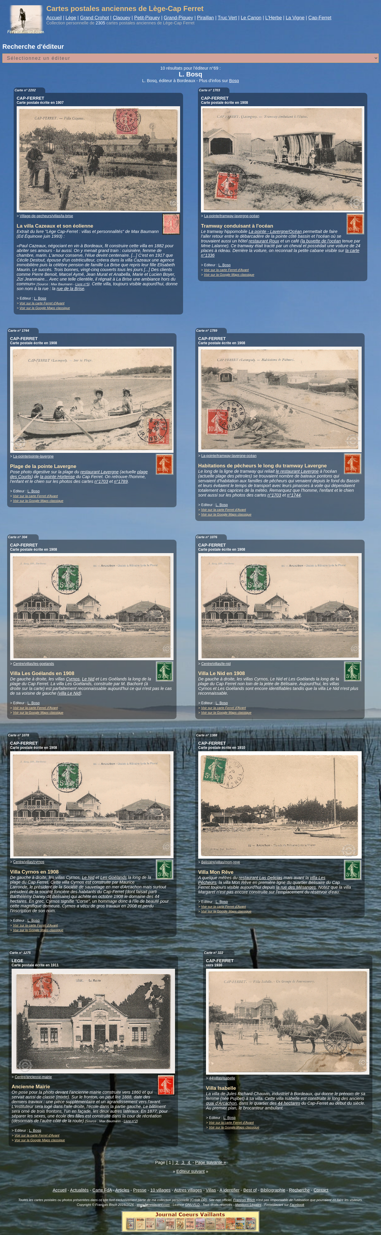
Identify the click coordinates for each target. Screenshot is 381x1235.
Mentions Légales (248, 1204)
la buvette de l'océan (321, 241)
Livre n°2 (130, 1121)
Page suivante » (210, 1162)
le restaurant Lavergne (297, 471)
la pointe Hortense (57, 476)
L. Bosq (40, 298)
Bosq (234, 80)
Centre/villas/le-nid (216, 664)
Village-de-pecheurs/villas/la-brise (46, 216)
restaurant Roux (264, 241)
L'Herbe (273, 17)
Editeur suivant (190, 1171)
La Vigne (295, 17)
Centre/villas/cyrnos (28, 862)
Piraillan (205, 17)
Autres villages (188, 1190)
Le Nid (88, 679)
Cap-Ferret (319, 17)
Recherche (299, 1190)
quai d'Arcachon (221, 1103)
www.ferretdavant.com (153, 1204)
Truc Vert (227, 17)
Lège (70, 17)
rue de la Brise (70, 288)
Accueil (54, 17)
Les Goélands (113, 877)
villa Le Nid (69, 693)
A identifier (229, 1190)
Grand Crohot (94, 17)
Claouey (121, 17)
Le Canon (251, 17)
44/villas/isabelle (222, 1078)
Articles (122, 1190)
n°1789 (121, 481)
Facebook (297, 1204)
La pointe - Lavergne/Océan (275, 231)
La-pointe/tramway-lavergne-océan (231, 216)
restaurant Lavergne (99, 471)
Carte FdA (102, 1190)
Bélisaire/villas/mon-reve (220, 862)
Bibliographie (272, 1190)
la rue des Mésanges (296, 887)
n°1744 (294, 495)
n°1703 (101, 481)
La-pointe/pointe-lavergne (33, 456)
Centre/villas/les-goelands (33, 664)
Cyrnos (73, 679)
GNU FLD (192, 1204)
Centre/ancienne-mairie (33, 1077)
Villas (211, 1190)
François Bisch (244, 1200)
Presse (139, 1190)
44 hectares (289, 1103)
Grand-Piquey (178, 17)
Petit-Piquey (147, 17)
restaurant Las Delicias (260, 877)
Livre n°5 (81, 284)
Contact (320, 1190)
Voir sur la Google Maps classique (45, 308)
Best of (250, 1190)
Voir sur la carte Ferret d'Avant (42, 303)
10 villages (160, 1190)
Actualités (79, 1190)
